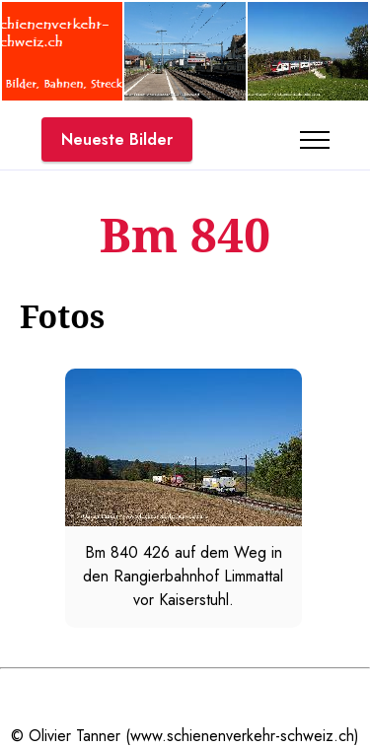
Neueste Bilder (117, 139)
